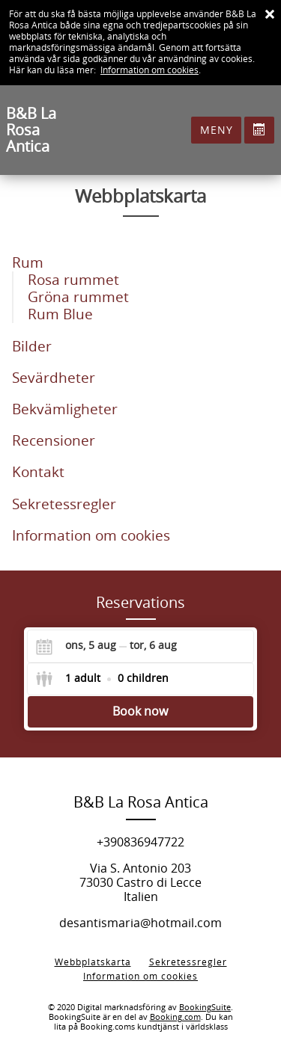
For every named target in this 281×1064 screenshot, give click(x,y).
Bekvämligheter (65, 409)
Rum (27, 262)
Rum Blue (60, 314)
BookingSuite (205, 1007)
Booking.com (175, 1017)
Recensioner (53, 440)
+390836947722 (140, 842)
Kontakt (38, 472)
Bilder (32, 346)
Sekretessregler (64, 504)
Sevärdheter (53, 378)
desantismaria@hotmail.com (140, 923)
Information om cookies (149, 70)
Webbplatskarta (93, 962)
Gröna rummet (78, 297)
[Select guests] (102, 679)
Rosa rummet (73, 280)
